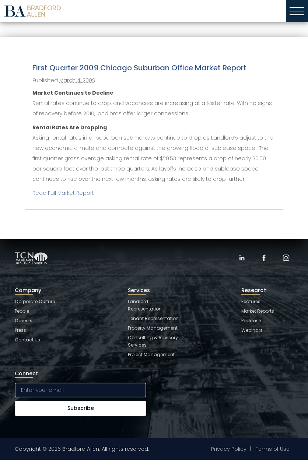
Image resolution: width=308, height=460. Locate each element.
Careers (23, 320)
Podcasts (252, 320)
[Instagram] (286, 257)
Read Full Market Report (63, 193)
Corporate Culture (35, 301)
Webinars (252, 330)
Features (250, 301)
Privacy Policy (228, 449)
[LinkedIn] (241, 257)
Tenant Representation (153, 318)
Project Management (151, 354)
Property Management (153, 328)
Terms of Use (273, 449)
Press (20, 330)
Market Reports (257, 311)
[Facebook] (263, 257)
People (22, 311)
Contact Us (27, 340)
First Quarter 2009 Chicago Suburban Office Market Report (139, 68)
